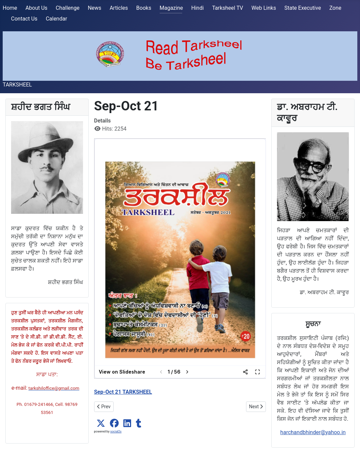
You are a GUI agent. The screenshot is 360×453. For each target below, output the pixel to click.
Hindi (197, 8)
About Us (36, 8)
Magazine (171, 8)
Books (143, 8)
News (94, 8)
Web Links (263, 8)
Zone (335, 8)
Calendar (56, 18)
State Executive (302, 8)
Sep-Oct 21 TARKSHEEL (123, 392)
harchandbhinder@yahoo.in (313, 432)
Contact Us (24, 18)
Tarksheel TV (227, 8)
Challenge (68, 8)
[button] (100, 423)
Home (10, 8)
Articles (119, 8)
